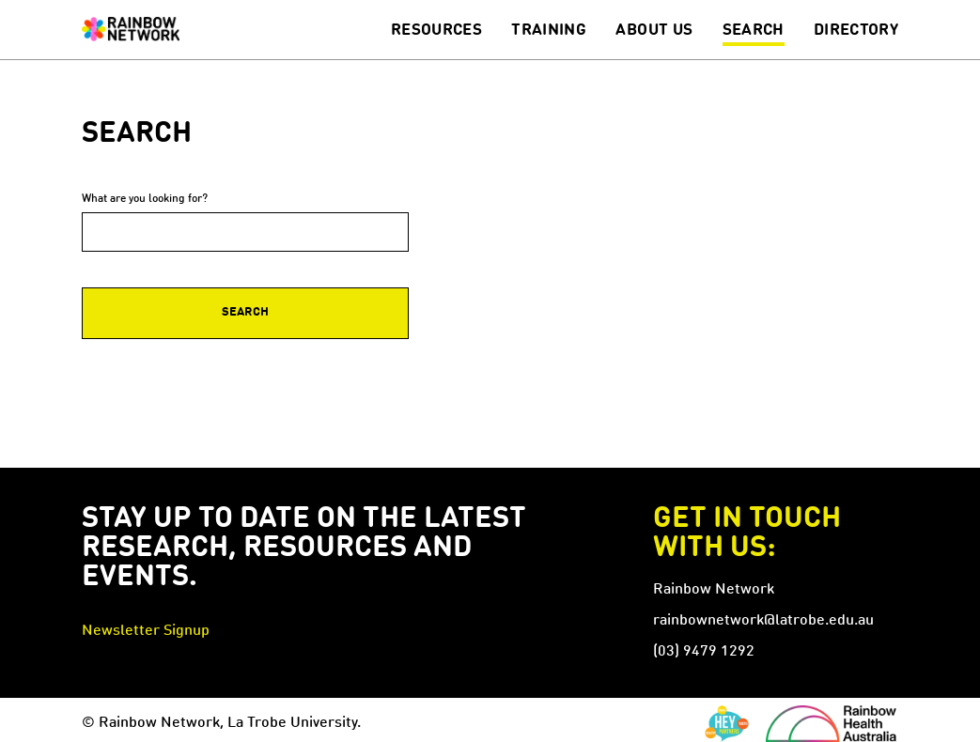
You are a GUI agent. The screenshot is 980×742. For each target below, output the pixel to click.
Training (548, 31)
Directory (856, 31)
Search (754, 31)
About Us (653, 31)
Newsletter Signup (146, 631)
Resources (436, 31)
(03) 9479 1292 (703, 651)
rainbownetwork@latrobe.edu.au (763, 620)
